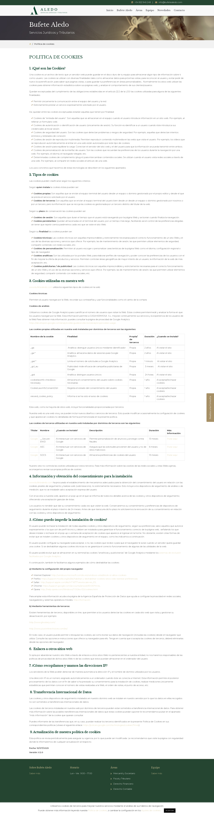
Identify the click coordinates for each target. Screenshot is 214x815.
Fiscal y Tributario (121, 778)
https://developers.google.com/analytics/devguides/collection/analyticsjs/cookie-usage (72, 323)
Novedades (163, 10)
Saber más (34, 773)
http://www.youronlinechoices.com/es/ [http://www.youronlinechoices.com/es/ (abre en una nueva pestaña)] (48, 628)
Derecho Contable (122, 789)
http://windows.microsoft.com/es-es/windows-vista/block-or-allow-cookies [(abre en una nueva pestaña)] (89, 575)
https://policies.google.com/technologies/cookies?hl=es (111, 725)
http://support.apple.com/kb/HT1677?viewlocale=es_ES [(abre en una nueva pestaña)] (68, 582)
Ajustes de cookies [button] (150, 810)
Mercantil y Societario (124, 773)
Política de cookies (97, 810)
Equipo (150, 10)
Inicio (109, 10)
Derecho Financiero (123, 783)
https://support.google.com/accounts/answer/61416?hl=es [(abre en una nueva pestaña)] (71, 586)
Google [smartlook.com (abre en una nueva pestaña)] (34, 438)
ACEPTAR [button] (170, 810)
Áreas (139, 10)
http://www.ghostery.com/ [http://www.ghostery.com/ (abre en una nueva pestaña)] (42, 622)
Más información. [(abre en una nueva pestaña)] (82, 600)
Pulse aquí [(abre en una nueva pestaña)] (172, 438)
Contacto (179, 10)
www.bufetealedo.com (40, 287)
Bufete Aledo (124, 10)
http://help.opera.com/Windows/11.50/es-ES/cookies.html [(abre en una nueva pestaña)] (69, 589)
